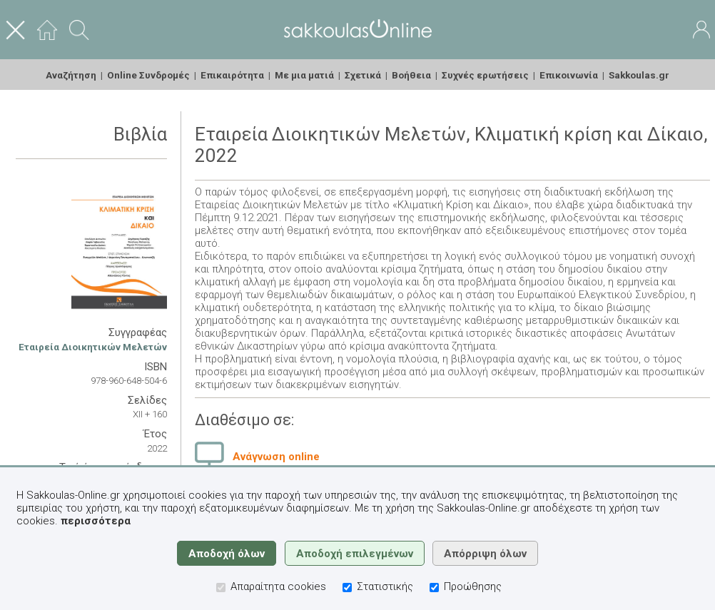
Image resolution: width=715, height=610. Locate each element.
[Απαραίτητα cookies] (220, 587)
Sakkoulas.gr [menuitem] (639, 75)
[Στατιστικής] (347, 587)
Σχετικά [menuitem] (363, 75)
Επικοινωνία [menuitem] (568, 75)
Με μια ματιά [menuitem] (304, 75)
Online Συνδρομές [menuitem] (148, 75)
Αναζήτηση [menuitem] (71, 75)
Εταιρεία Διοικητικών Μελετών (93, 346)
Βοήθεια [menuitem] (411, 75)
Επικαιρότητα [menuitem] (232, 75)
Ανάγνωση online (276, 456)
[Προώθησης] (434, 587)
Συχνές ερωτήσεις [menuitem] (485, 75)
